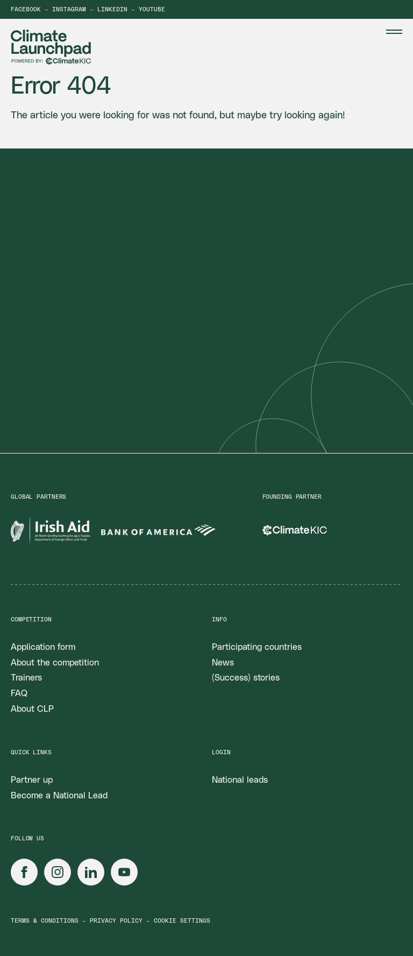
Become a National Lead (59, 795)
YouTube (152, 9)
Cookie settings (182, 921)
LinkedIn (112, 9)
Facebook (26, 9)
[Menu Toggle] (394, 32)
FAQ (19, 693)
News (223, 662)
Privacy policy (116, 921)
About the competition (55, 662)
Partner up (32, 780)
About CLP (32, 709)
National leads (240, 780)
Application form (43, 647)
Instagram (69, 9)
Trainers (26, 678)
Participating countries (257, 647)
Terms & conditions (45, 921)
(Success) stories (246, 678)
